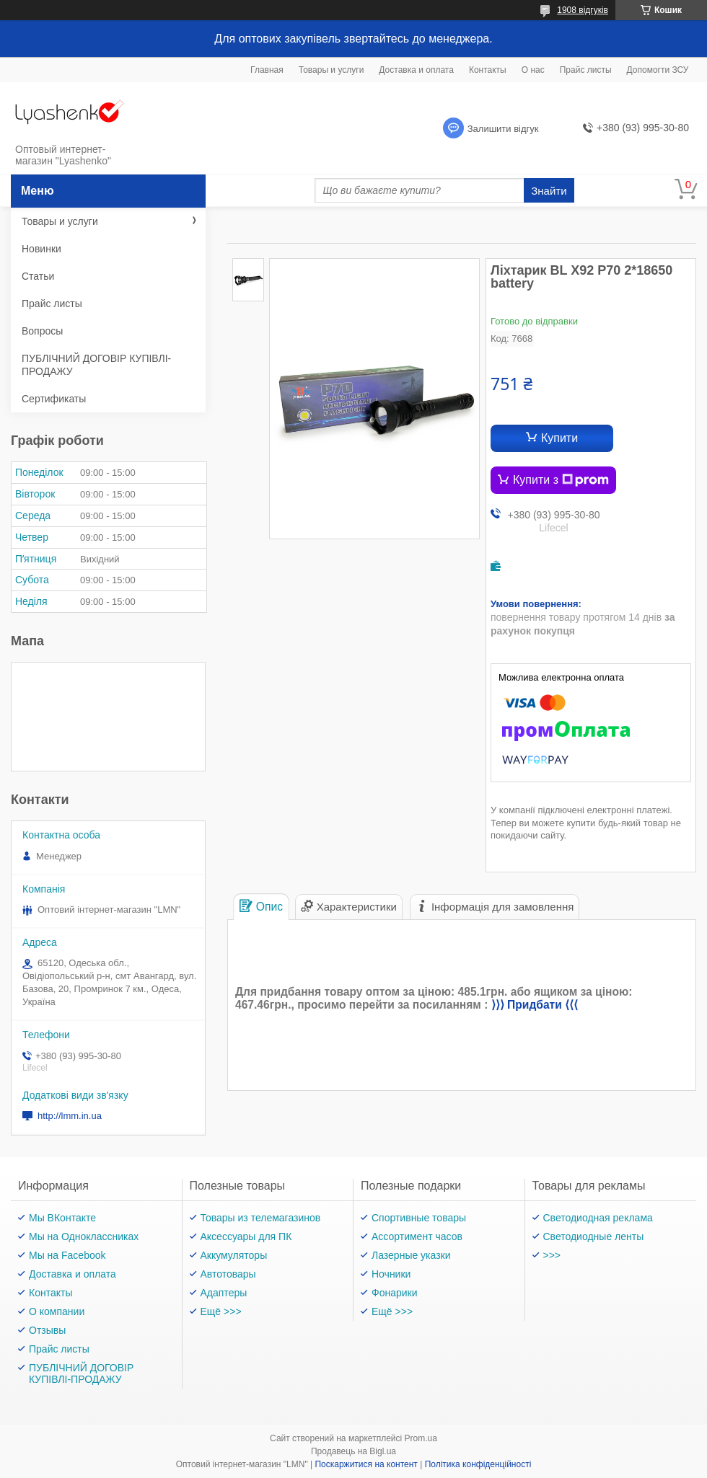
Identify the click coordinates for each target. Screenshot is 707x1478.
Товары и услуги (331, 70)
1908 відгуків (582, 10)
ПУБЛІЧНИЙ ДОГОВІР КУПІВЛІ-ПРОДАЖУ (96, 365)
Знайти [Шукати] (548, 191)
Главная (267, 70)
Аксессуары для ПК (246, 1236)
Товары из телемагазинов (261, 1217)
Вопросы (42, 331)
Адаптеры (224, 1292)
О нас (533, 70)
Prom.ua (421, 1438)
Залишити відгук (503, 128)
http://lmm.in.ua (70, 1115)
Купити (559, 438)
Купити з (561, 480)
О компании (56, 1311)
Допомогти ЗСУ (658, 70)
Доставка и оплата (416, 70)
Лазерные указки (411, 1255)
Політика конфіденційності (478, 1464)
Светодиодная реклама (598, 1217)
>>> (552, 1255)
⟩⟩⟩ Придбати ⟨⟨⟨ (534, 1005)
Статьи (38, 276)
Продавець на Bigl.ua (353, 1451)
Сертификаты (54, 398)
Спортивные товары (419, 1217)
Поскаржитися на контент (366, 1464)
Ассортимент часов (417, 1236)
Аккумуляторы (234, 1255)
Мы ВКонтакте (62, 1217)
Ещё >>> (221, 1311)
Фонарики (395, 1292)
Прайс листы (586, 70)
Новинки (41, 249)
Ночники (391, 1274)
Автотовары (228, 1274)
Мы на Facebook (67, 1255)
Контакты (487, 70)
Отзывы (47, 1330)
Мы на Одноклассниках (84, 1236)
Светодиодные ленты (593, 1236)
